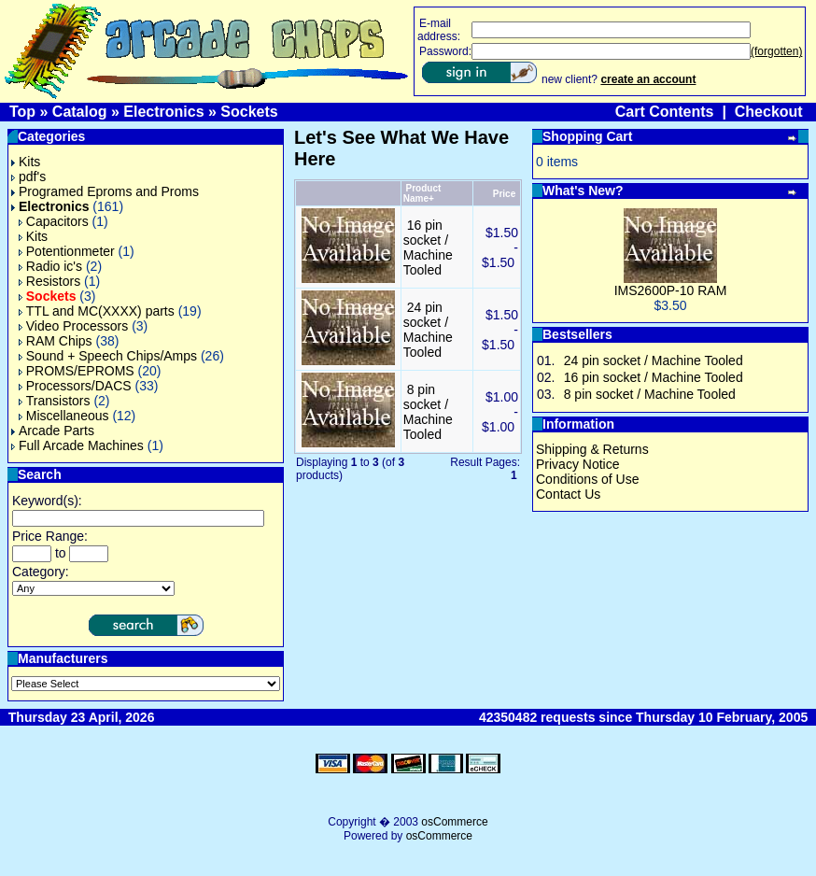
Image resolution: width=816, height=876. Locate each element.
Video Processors (73, 325)
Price (504, 194)
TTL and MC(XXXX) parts (97, 311)
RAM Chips (55, 340)
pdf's (28, 176)
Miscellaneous (64, 415)
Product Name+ (422, 193)
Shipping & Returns (592, 449)
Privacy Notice (577, 464)
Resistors (49, 281)
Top (22, 112)
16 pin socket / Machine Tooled (428, 247)
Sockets (248, 112)
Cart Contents (664, 112)
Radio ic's (50, 266)
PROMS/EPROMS (76, 370)
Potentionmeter (67, 251)
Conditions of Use (588, 479)
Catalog (79, 112)
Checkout (769, 112)
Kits (25, 161)
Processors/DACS (75, 385)
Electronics (163, 112)
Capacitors (54, 221)
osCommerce (454, 821)
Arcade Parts (52, 430)
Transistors (55, 400)
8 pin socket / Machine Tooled (428, 412)
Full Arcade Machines (77, 445)
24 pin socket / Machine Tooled (428, 330)
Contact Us (568, 494)
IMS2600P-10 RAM (670, 290)
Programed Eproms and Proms (105, 191)
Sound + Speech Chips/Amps (108, 355)
